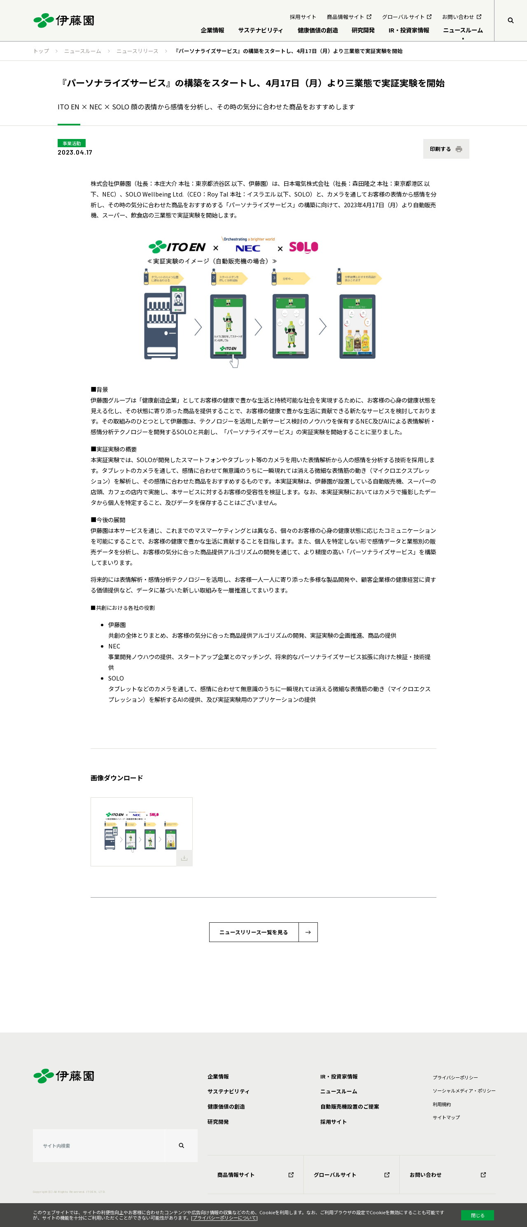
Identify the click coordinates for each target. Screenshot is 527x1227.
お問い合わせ (448, 1174)
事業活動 (72, 143)
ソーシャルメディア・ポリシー (464, 1090)
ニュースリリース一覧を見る (253, 932)
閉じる (478, 1215)
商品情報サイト (255, 1174)
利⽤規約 (442, 1104)
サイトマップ (446, 1117)
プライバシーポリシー (455, 1077)
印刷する (440, 149)
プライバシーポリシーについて (224, 1217)
